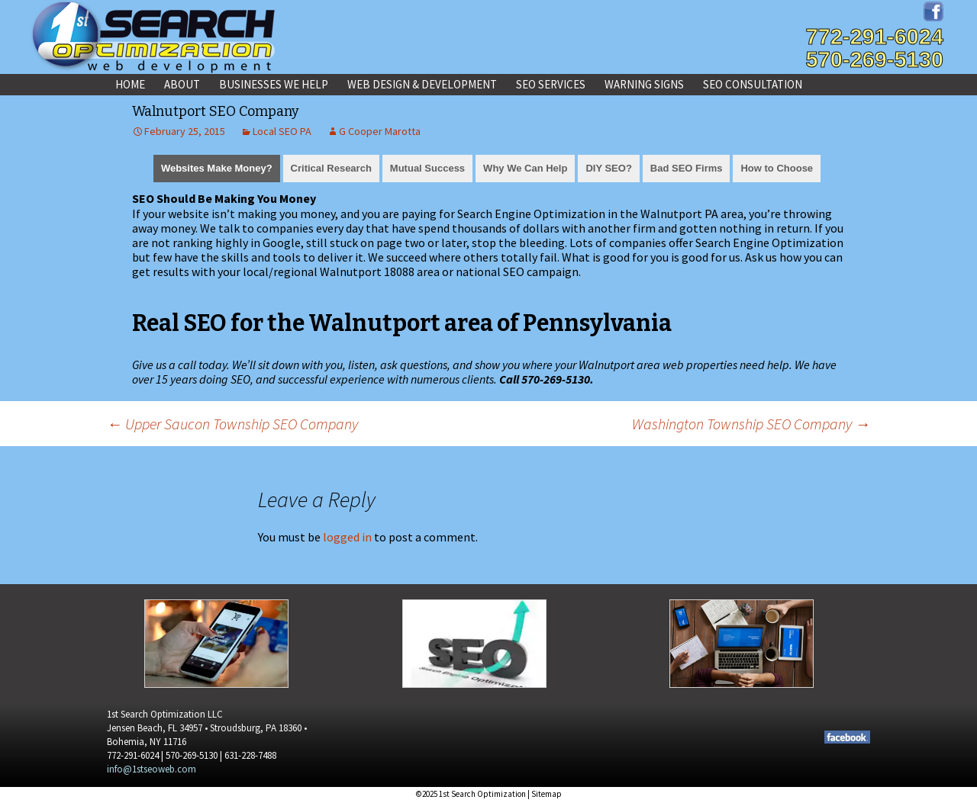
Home (130, 84)
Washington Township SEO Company (751, 423)
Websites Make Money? (216, 168)
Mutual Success (427, 168)
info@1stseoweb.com (151, 769)
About (182, 84)
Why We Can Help (525, 168)
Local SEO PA (282, 131)
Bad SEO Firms (686, 168)
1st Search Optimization (482, 794)
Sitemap (546, 794)
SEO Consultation (752, 84)
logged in (347, 536)
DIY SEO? (608, 168)
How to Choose (776, 168)
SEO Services (550, 84)
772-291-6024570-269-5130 (874, 48)
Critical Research (331, 168)
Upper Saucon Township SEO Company (232, 423)
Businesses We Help (273, 84)
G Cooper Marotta (380, 131)
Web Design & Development (422, 84)
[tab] (216, 167)
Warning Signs (644, 84)
